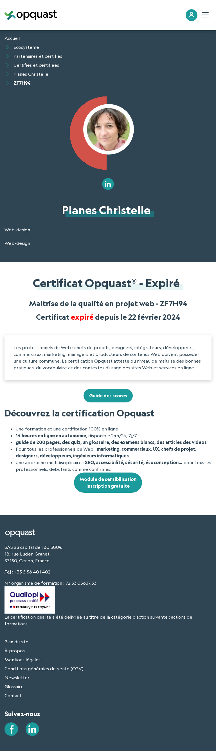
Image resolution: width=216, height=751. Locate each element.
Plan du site (16, 641)
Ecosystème (26, 47)
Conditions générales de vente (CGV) (44, 668)
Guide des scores (108, 395)
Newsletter (17, 677)
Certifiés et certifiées (36, 65)
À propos (14, 650)
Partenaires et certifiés (38, 56)
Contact (12, 695)
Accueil (12, 38)
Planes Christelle (31, 74)
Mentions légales (22, 659)
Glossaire (14, 686)
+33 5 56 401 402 (32, 572)
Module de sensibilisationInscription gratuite (108, 482)
